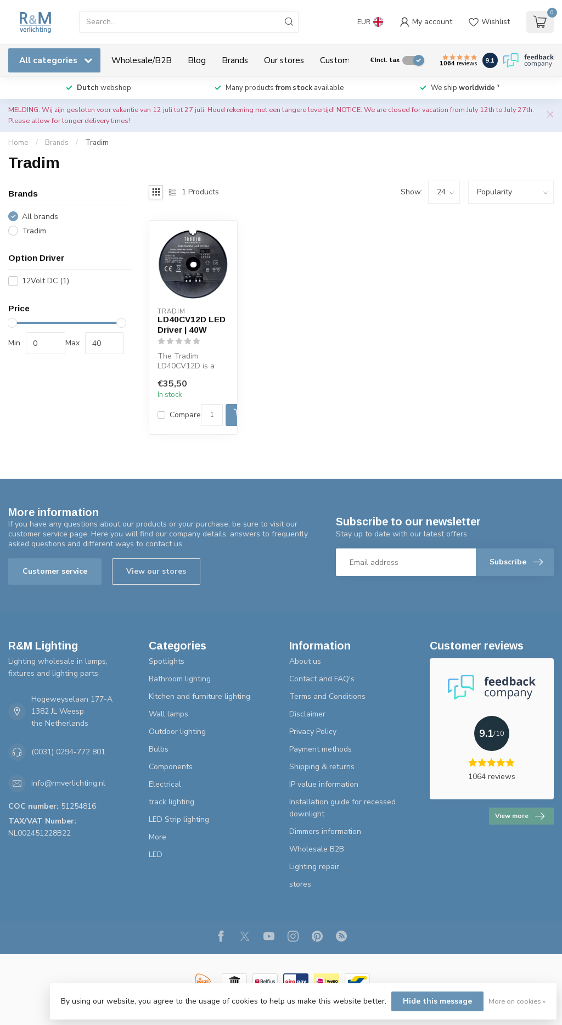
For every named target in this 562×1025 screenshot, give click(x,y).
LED (155, 854)
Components (171, 766)
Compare (185, 415)
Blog (197, 60)
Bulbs (158, 749)
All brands (40, 216)
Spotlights (166, 661)
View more (519, 816)
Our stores (284, 60)
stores (300, 884)
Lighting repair (314, 866)
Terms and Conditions (327, 696)
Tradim (97, 143)
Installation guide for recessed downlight (342, 808)
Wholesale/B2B (141, 60)
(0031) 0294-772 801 (68, 752)
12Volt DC (45, 281)
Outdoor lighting (177, 731)
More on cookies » (517, 1001)
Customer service (55, 571)
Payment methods (320, 749)
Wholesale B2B (316, 849)
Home (18, 143)
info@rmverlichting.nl (68, 783)
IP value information (323, 784)
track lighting (171, 802)
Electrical (165, 784)
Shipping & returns (322, 766)
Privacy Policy (312, 731)
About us (305, 661)
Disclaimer (307, 714)
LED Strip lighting (179, 819)
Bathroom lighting (180, 679)
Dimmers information (325, 831)
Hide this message (437, 1001)
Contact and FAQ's (322, 679)
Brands (235, 60)
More (157, 837)
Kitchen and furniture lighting (199, 696)
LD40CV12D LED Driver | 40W (192, 324)
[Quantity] (212, 415)
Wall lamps (168, 714)
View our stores (156, 571)
